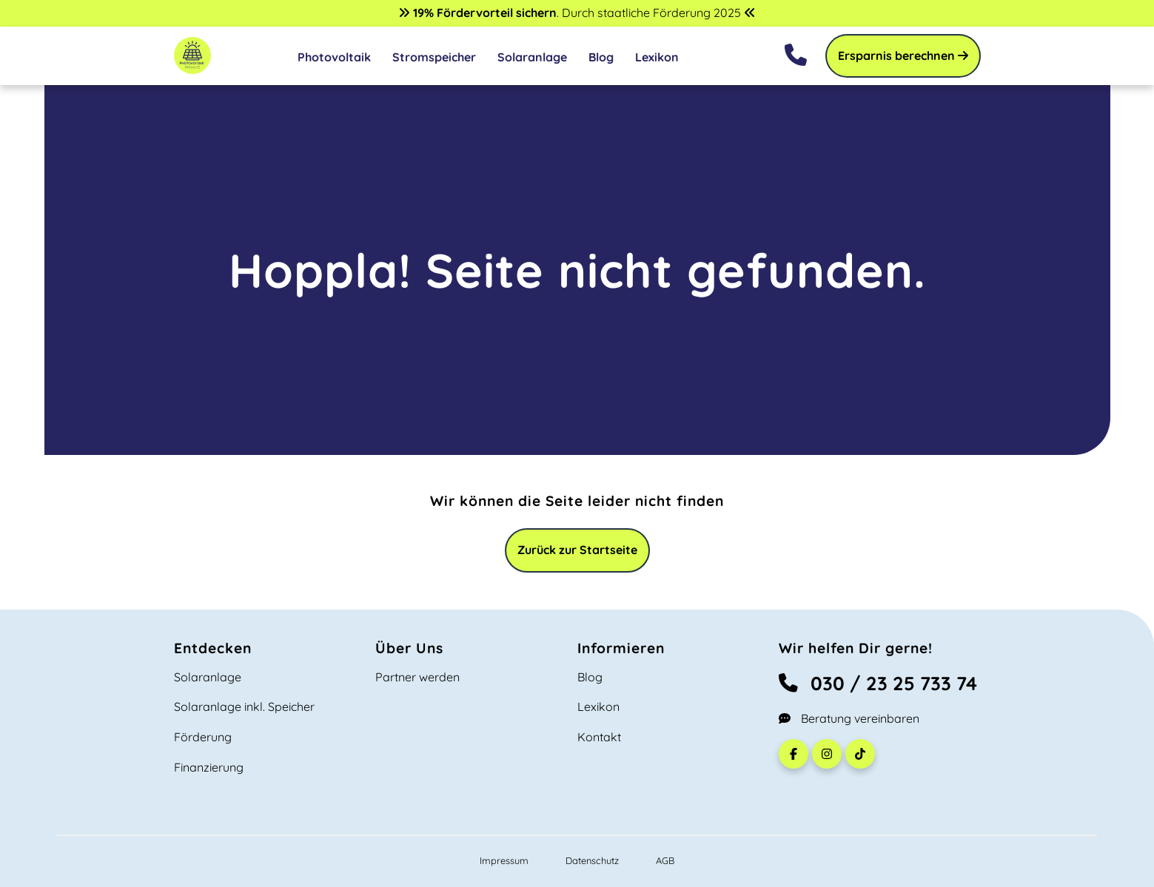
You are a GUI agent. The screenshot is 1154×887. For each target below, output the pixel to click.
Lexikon (657, 57)
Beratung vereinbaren (849, 718)
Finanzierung (209, 767)
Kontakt (599, 736)
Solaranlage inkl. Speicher (244, 706)
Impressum (504, 860)
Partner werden (417, 677)
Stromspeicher (434, 57)
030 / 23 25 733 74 (878, 683)
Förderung (203, 736)
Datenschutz (592, 860)
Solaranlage (532, 57)
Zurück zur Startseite (577, 549)
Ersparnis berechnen (903, 55)
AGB (665, 860)
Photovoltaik (334, 57)
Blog (601, 57)
